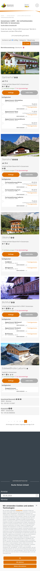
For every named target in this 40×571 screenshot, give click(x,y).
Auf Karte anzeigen (8, 88)
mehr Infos (29, 92)
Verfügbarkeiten (32, 107)
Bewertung (31, 40)
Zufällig (15, 40)
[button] (36, 505)
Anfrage (10, 92)
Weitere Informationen (20, 566)
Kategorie (23, 40)
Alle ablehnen (20, 562)
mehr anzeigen (22, 109)
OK (20, 558)
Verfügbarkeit (6, 97)
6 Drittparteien (19, 510)
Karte (35, 43)
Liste (26, 43)
